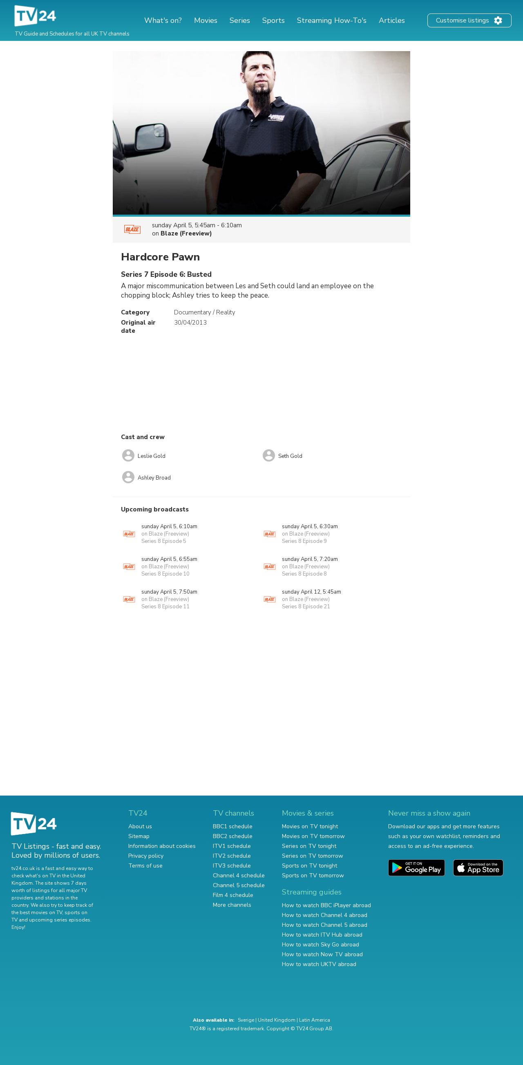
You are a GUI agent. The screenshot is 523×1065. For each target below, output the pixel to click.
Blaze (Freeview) (186, 233)
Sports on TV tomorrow (313, 875)
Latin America (314, 1020)
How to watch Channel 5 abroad (324, 925)
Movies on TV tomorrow (313, 836)
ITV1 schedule (232, 846)
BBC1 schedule (233, 826)
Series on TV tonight (309, 846)
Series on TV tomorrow (312, 856)
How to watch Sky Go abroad (320, 944)
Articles (392, 20)
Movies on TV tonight (310, 826)
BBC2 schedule (233, 836)
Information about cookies (162, 846)
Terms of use (145, 866)
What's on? (163, 20)
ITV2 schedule (232, 856)
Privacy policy (145, 856)
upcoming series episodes (59, 920)
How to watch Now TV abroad (322, 954)
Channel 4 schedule (239, 875)
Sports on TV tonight (309, 866)
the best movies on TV (36, 912)
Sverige (246, 1020)
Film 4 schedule (233, 895)
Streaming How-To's (332, 20)
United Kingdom (276, 1020)
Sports (273, 20)
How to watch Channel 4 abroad (324, 915)
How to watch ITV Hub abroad (322, 935)
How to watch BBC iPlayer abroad (326, 905)
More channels (232, 905)
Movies (205, 20)
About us (140, 826)
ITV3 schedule (232, 866)
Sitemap (139, 836)
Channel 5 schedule (239, 885)
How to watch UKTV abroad (319, 964)
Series (240, 20)
